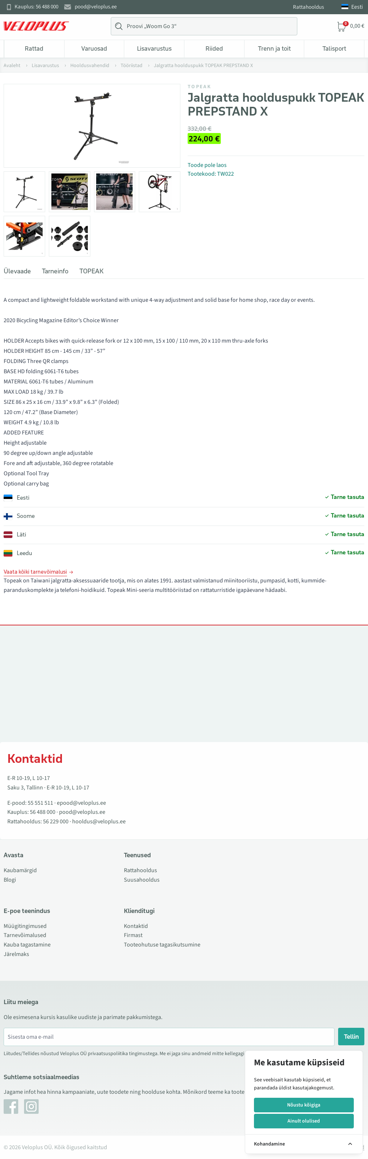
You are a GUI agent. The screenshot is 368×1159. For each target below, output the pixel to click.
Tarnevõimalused (25, 935)
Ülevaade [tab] (17, 271)
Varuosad (94, 48)
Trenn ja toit (274, 48)
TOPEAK (199, 86)
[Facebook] (11, 1106)
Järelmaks (16, 954)
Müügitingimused (25, 926)
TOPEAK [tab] (91, 271)
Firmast (133, 935)
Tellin (351, 1036)
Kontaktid (136, 926)
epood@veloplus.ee (81, 803)
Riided (214, 48)
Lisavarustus (154, 48)
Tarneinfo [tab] (55, 271)
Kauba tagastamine (27, 945)
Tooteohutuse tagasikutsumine (162, 945)
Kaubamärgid (20, 870)
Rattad (34, 48)
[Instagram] (31, 1106)
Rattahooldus (308, 7)
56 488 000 (42, 812)
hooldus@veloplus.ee (99, 821)
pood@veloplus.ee (96, 7)
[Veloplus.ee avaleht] (36, 26)
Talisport (334, 48)
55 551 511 (40, 803)
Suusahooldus (142, 880)
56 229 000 (55, 821)
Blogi (10, 880)
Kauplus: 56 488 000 (36, 7)
